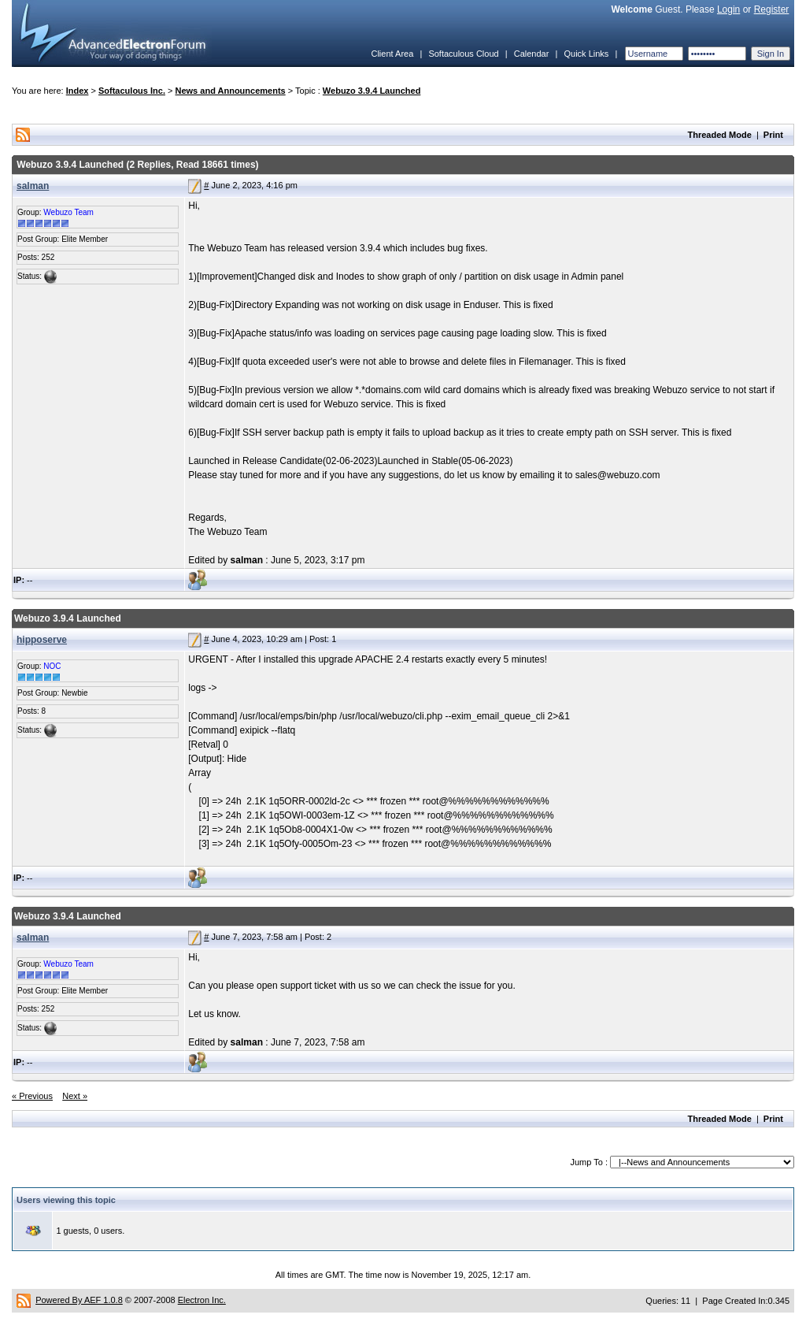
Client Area (392, 53)
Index (77, 90)
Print (773, 134)
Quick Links (586, 53)
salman (33, 185)
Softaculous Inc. (131, 90)
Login (728, 9)
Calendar (531, 53)
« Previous (32, 1096)
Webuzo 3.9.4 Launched (372, 90)
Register (771, 9)
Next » (74, 1096)
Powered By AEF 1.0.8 (79, 1300)
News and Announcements (231, 90)
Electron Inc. (202, 1300)
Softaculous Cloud (463, 53)
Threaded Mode (720, 134)
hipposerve (42, 639)
